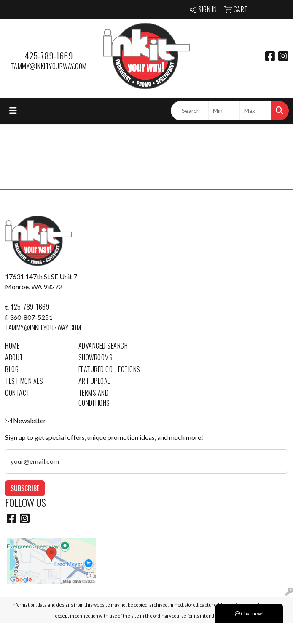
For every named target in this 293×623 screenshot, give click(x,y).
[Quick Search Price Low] (224, 110)
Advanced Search (103, 346)
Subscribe (25, 488)
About (14, 357)
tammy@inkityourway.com (49, 66)
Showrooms (95, 357)
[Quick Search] (190, 110)
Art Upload (94, 381)
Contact (17, 393)
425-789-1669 (49, 55)
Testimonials (24, 381)
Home (12, 346)
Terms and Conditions (94, 398)
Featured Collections (109, 369)
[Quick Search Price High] (255, 110)
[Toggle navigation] (13, 110)
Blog (12, 369)
